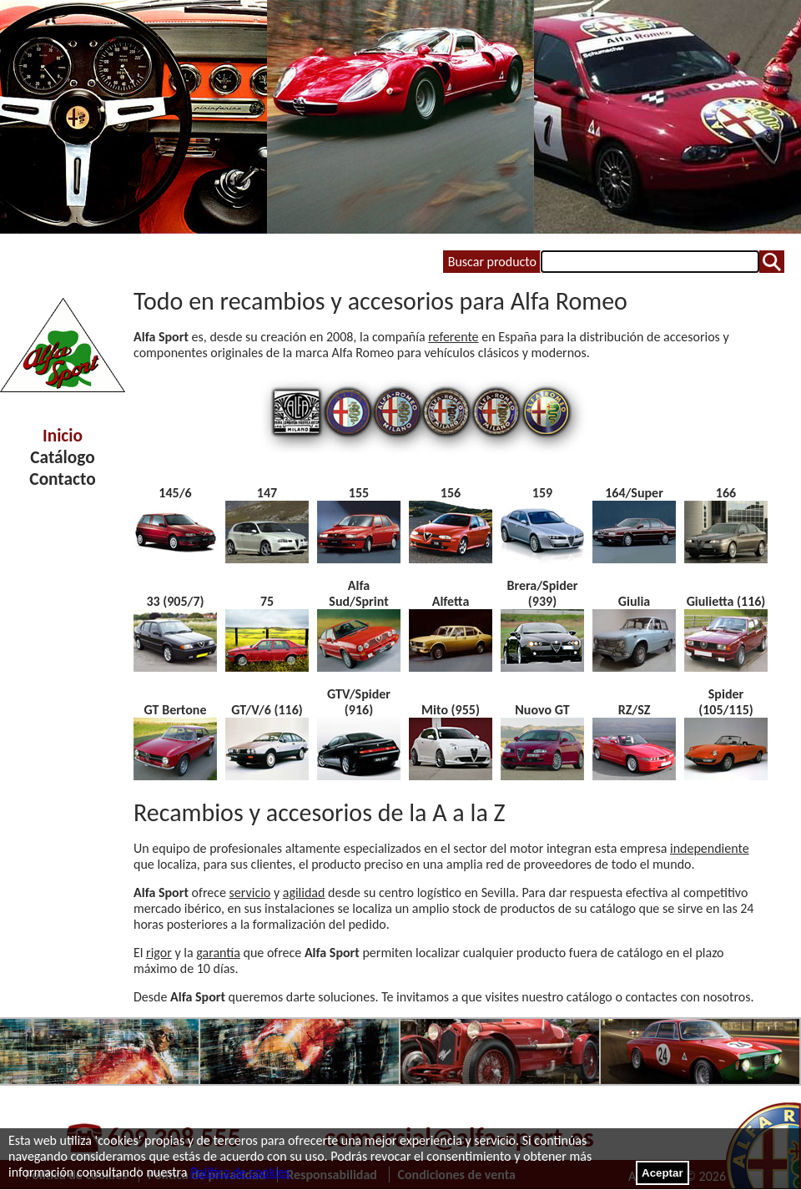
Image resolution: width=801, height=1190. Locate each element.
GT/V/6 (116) (267, 710)
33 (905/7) (175, 601)
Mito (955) (450, 710)
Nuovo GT (542, 710)
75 (267, 601)
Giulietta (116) (726, 601)
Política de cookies (240, 1172)
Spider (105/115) (725, 702)
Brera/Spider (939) (541, 593)
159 (542, 493)
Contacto (62, 479)
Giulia (634, 601)
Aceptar (662, 1173)
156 (451, 493)
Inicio (63, 435)
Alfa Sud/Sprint (358, 593)
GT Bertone (175, 710)
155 (359, 493)
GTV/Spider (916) (358, 702)
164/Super (634, 493)
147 (267, 493)
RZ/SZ (634, 710)
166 (726, 493)
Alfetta (451, 601)
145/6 (175, 493)
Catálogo (62, 457)
